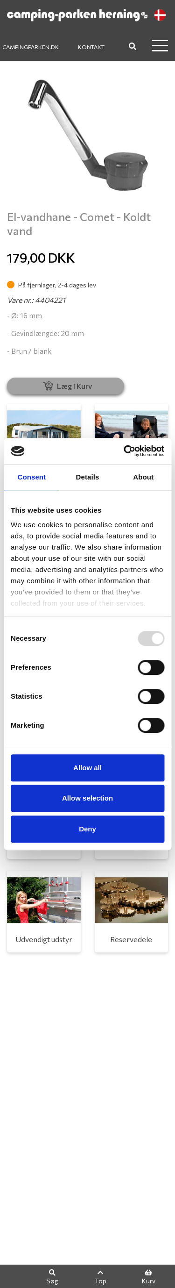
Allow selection (87, 798)
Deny (87, 829)
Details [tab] (87, 477)
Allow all (87, 768)
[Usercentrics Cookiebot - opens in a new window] (124, 451)
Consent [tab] (31, 477)
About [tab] (143, 477)
